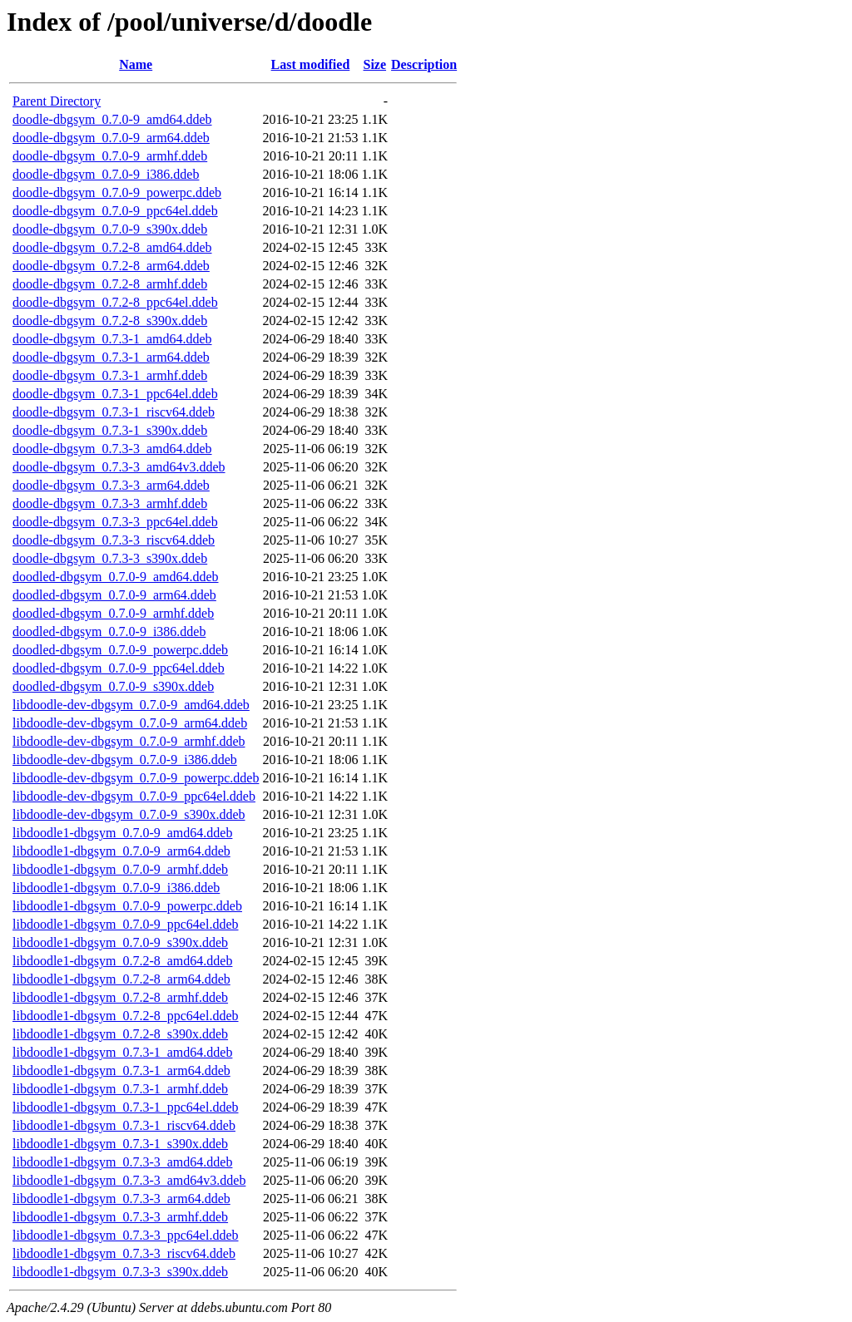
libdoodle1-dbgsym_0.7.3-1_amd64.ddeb (122, 1052)
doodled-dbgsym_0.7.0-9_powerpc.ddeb (120, 650)
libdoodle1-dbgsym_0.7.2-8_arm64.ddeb (121, 979)
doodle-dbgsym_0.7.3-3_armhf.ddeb (109, 503)
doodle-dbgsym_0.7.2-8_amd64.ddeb (112, 247)
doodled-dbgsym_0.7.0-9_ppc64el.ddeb (118, 668)
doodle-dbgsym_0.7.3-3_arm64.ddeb (111, 485)
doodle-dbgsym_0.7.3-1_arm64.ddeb (111, 357)
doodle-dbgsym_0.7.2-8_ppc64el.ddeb (115, 302)
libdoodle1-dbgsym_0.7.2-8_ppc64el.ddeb (125, 1016)
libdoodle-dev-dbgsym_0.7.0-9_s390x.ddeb (128, 814)
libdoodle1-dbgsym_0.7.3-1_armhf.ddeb (120, 1089)
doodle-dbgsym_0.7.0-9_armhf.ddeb (109, 156)
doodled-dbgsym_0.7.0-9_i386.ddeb (109, 631)
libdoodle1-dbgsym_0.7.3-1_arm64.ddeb (121, 1070)
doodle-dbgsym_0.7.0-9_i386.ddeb (105, 174)
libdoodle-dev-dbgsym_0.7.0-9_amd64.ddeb (131, 705)
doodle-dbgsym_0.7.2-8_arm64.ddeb (111, 266)
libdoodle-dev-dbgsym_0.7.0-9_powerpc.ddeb (135, 778)
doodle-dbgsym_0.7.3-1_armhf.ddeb (109, 375)
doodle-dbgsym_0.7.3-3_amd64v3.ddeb (118, 467)
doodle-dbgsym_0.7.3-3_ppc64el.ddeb (115, 522)
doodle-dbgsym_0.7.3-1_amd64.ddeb (112, 339)
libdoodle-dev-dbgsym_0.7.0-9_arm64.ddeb (129, 723)
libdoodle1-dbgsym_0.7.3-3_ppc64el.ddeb (125, 1235)
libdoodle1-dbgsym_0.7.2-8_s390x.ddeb (120, 1034)
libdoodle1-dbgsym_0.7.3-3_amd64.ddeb (122, 1162)
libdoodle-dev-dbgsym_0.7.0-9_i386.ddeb (124, 759)
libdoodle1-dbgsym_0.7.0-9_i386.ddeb (116, 888)
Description (424, 64)
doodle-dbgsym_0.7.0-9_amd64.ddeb (112, 119)
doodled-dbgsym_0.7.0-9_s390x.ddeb (113, 686)
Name (135, 64)
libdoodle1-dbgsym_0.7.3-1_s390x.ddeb (120, 1144)
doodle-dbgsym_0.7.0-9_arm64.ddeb (111, 138)
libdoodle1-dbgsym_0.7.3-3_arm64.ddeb (121, 1198)
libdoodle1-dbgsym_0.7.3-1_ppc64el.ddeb (125, 1107)
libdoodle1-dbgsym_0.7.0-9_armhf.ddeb (120, 869)
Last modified (310, 64)
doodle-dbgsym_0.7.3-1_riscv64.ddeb (113, 412)
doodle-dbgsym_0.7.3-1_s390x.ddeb (109, 430)
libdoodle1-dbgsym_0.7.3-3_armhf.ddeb (120, 1217)
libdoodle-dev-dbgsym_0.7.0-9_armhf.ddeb (128, 741)
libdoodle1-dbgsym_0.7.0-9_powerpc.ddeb (127, 906)
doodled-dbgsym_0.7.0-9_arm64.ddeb (114, 595)
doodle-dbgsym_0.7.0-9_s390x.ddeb (109, 229)
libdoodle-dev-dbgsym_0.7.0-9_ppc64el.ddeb (133, 796)
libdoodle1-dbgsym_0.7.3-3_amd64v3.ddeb (128, 1180)
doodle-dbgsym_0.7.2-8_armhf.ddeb (109, 284)
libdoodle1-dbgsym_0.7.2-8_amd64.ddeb (122, 961)
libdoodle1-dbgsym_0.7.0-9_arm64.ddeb (121, 851)
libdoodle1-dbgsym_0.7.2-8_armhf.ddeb (120, 997)
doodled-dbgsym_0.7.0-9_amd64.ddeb (115, 577)
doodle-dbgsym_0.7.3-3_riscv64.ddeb (113, 540)
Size (375, 64)
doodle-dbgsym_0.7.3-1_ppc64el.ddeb (115, 394)
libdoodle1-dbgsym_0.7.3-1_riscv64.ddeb (123, 1125)
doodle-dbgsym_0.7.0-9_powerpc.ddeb (116, 192)
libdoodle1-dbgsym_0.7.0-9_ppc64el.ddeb (125, 924)
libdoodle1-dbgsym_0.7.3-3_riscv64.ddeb (123, 1253)
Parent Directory (56, 101)
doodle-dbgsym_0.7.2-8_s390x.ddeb (109, 320)
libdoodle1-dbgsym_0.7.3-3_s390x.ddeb (120, 1272)
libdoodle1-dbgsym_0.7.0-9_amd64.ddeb (122, 833)
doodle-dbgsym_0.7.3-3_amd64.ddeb (112, 448)
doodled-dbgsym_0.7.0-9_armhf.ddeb (113, 613)
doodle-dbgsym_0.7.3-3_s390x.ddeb (109, 558)
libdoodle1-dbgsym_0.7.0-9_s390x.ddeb (120, 942)
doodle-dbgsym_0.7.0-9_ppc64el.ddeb (115, 211)
